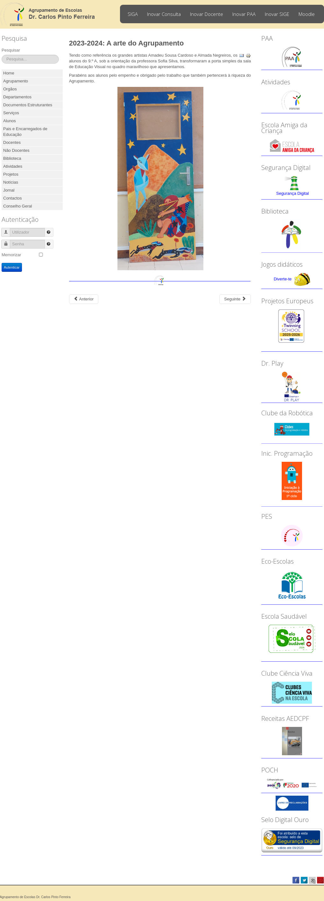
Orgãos (10, 89)
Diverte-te (283, 279)
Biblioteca (12, 158)
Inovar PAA (244, 14)
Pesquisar (11, 50)
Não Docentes (16, 150)
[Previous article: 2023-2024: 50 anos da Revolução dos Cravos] (83, 299)
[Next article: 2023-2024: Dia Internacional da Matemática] (235, 299)
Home (8, 73)
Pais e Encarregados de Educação (25, 131)
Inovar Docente (206, 14)
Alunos (9, 120)
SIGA (133, 14)
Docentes (12, 142)
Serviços (11, 112)
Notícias (10, 182)
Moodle (307, 14)
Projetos (10, 174)
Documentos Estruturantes (27, 104)
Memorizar (11, 254)
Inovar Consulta (164, 14)
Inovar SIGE (277, 14)
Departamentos (17, 97)
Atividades (12, 166)
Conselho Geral (17, 206)
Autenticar (12, 267)
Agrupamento (15, 81)
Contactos (12, 198)
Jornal (8, 190)
